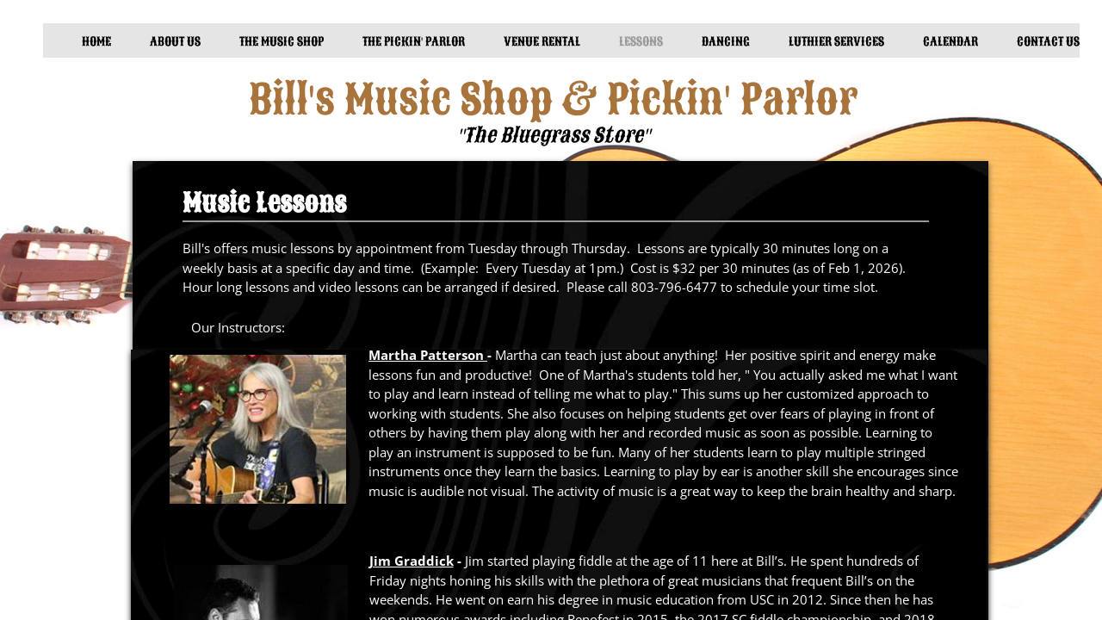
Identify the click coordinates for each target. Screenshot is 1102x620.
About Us (175, 42)
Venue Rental (542, 42)
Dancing (726, 42)
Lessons (641, 42)
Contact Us (1048, 42)
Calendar (950, 42)
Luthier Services (836, 42)
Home (96, 42)
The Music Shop (281, 42)
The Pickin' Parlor (413, 42)
